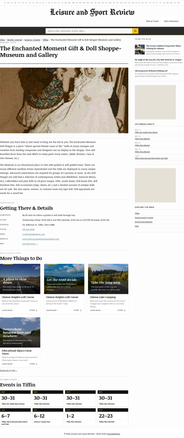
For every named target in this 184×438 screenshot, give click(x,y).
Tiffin (45, 39)
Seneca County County (144, 217)
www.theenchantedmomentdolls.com (40, 238)
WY (179, 3)
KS (55, 3)
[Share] (33, 310)
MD (69, 3)
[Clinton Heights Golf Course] (20, 279)
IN (49, 3)
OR (133, 3)
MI (77, 3)
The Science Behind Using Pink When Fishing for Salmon (163, 47)
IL (46, 3)
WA (168, 3)
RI (139, 3)
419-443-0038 (28, 229)
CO (22, 3)
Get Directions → (30, 243)
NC (117, 3)
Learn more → (8, 310)
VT (161, 3)
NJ (107, 3)
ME (66, 3)
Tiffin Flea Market (142, 139)
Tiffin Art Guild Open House (146, 132)
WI (175, 3)
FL (33, 3)
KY (59, 3)
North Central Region (143, 222)
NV (99, 3)
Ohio (2, 39)
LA (62, 3)
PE (136, 3)
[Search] (135, 31)
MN (80, 3)
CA (19, 3)
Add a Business (171, 21)
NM (110, 3)
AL (5, 3)
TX (153, 3)
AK (8, 3)
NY (114, 3)
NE (96, 3)
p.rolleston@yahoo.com (33, 234)
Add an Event (152, 21)
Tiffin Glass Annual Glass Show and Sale (151, 158)
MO (88, 3)
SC (143, 3)
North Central (14, 39)
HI (40, 3)
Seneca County (32, 39)
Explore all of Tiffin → (8, 370)
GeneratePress (113, 433)
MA (73, 3)
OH (125, 3)
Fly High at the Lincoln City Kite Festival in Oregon (158, 59)
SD (146, 3)
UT (157, 3)
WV (171, 3)
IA (52, 3)
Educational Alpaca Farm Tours (17, 352)
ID (43, 3)
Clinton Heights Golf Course (18, 297)
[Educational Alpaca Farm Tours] (20, 332)
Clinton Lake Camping (103, 297)
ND (121, 3)
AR (15, 3)
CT (26, 3)
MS (84, 3)
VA (164, 3)
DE (30, 3)
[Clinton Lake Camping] (108, 279)
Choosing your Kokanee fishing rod (151, 70)
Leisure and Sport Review (92, 12)
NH (103, 3)
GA (37, 3)
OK (129, 3)
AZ (12, 3)
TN (150, 3)
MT (92, 3)
